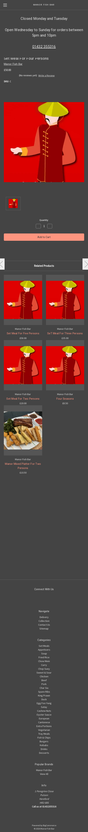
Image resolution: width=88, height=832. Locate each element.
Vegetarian (44, 730)
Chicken (44, 676)
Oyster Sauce (44, 714)
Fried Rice (44, 657)
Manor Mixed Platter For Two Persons (23, 466)
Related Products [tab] (44, 266)
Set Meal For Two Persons (22, 398)
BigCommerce (49, 825)
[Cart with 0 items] (86, 4)
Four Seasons (65, 398)
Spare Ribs (44, 691)
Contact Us (44, 624)
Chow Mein (44, 661)
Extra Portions (44, 726)
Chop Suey (44, 668)
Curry (44, 665)
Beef (44, 680)
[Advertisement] (43, 537)
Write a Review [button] (46, 75)
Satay (44, 707)
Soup (44, 653)
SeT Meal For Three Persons (65, 333)
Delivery (44, 617)
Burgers (44, 741)
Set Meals (44, 645)
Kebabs (44, 745)
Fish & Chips (44, 737)
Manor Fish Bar (44, 770)
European (44, 718)
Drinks (44, 749)
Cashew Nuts (44, 710)
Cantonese (44, 722)
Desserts (44, 752)
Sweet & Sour (44, 672)
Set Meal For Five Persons (23, 333)
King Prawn (44, 695)
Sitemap (44, 628)
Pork (44, 684)
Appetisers (44, 649)
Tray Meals (44, 733)
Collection (44, 621)
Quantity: (44, 220)
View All (44, 774)
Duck (44, 699)
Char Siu (44, 688)
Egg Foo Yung (44, 703)
